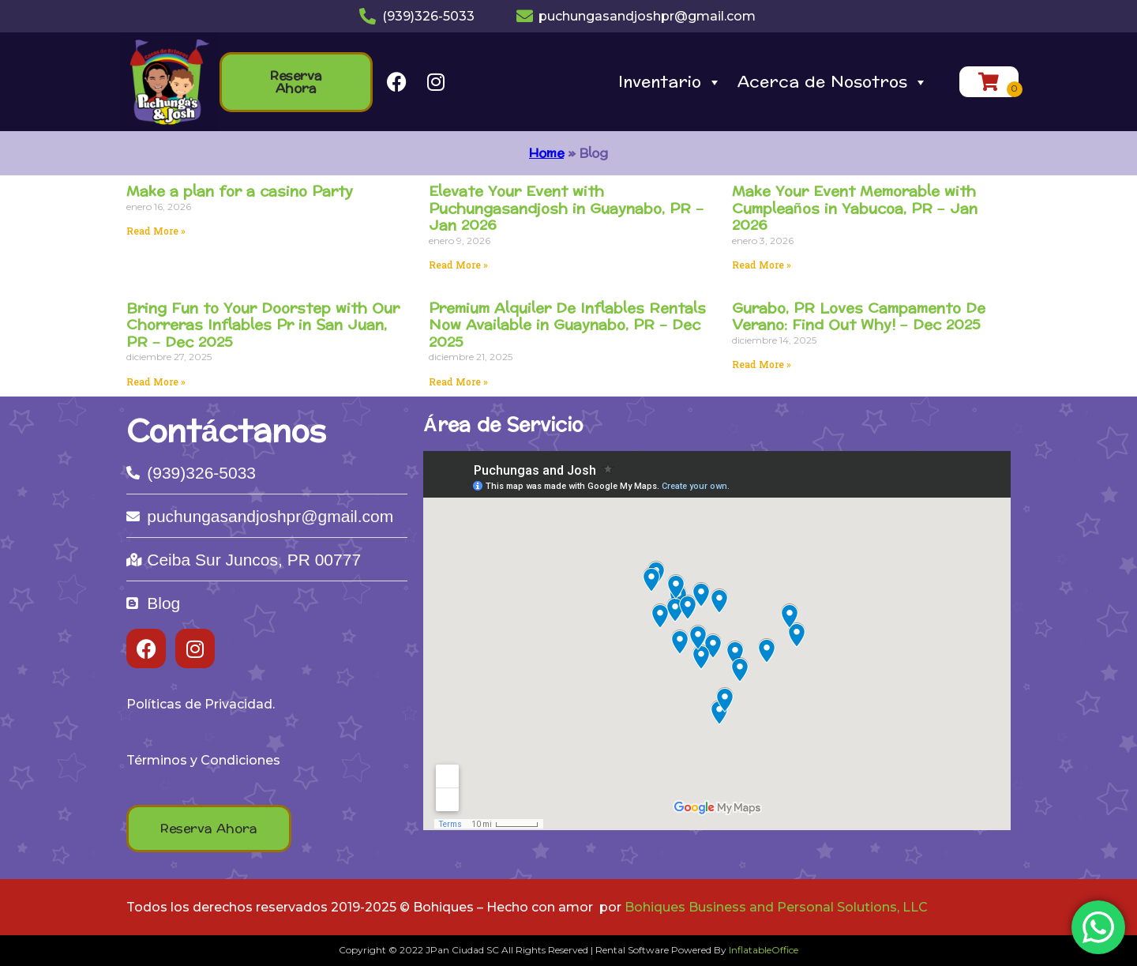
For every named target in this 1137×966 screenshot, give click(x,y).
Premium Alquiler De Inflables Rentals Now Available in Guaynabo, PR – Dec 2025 (567, 325)
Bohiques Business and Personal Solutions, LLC (776, 907)
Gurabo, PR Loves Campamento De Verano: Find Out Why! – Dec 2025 (858, 317)
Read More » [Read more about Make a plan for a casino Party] (156, 230)
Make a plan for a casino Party (239, 192)
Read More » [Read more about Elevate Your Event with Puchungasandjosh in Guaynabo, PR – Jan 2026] (458, 264)
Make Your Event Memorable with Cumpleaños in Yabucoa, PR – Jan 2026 (855, 209)
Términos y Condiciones (203, 760)
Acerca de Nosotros (832, 82)
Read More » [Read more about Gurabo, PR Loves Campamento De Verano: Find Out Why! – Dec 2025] (761, 364)
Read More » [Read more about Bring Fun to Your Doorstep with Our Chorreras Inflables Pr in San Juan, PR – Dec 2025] (156, 381)
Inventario (670, 82)
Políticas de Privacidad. (200, 704)
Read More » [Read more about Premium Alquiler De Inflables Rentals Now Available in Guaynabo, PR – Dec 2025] (458, 381)
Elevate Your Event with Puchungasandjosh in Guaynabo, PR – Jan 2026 (566, 209)
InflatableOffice (763, 950)
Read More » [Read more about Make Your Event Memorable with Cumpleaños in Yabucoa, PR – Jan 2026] (761, 264)
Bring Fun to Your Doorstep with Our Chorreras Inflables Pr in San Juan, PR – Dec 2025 (263, 325)
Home (546, 152)
